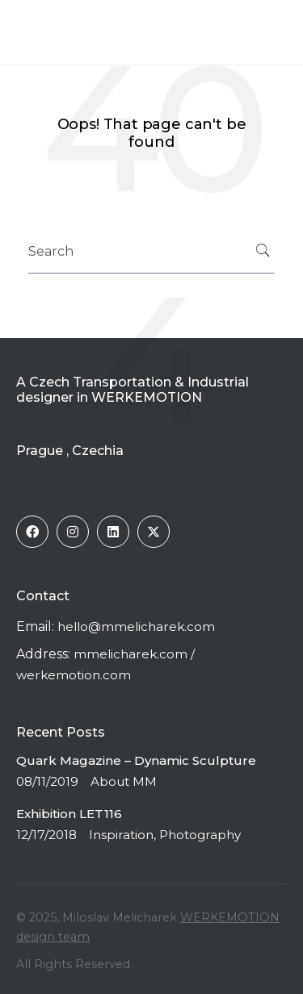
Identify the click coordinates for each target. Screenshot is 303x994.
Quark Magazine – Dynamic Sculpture (136, 760)
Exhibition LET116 (69, 813)
